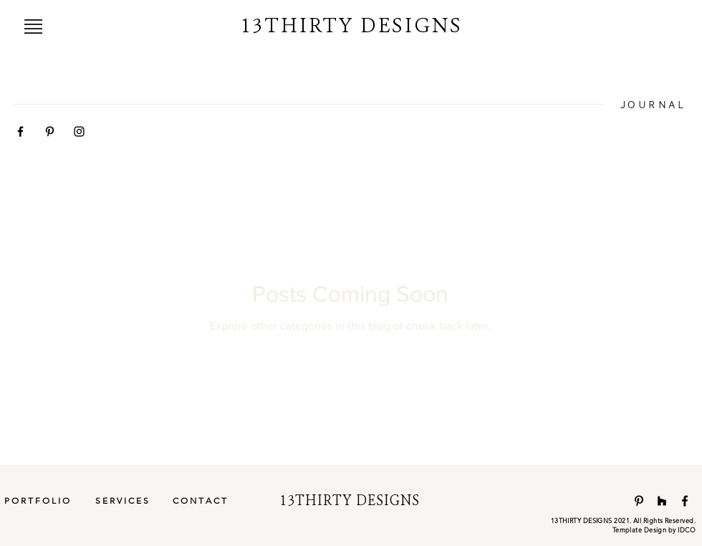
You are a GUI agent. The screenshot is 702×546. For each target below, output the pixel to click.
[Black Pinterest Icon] (50, 131)
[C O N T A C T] (199, 501)
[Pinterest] (639, 501)
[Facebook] (685, 501)
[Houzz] (662, 501)
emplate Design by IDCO (655, 529)
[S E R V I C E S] (122, 501)
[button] (33, 26)
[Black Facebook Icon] (20, 131)
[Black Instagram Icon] (79, 131)
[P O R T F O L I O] (37, 501)
